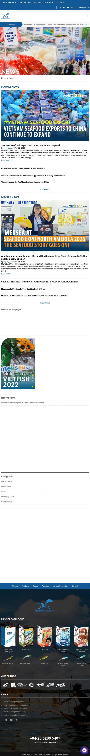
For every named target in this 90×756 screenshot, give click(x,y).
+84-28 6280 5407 (45, 738)
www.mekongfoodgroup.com (15, 702)
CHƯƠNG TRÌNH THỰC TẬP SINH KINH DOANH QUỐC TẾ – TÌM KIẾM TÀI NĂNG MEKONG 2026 (39, 282)
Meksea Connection (60, 586)
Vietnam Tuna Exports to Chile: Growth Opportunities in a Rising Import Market (33, 176)
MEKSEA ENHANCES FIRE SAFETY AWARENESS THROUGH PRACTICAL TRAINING (34, 296)
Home (3, 78)
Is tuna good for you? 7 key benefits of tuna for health (22, 168)
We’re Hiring (25, 2)
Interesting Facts (7, 497)
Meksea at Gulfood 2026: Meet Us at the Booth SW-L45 (23, 289)
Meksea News (10, 197)
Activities (45, 586)
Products (25, 586)
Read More (6, 160)
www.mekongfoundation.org (15, 712)
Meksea (15, 586)
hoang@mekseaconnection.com (45, 742)
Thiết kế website (44, 755)
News (3, 492)
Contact (60, 2)
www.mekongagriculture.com (15, 708)
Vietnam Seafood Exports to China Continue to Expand (30, 145)
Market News (10, 86)
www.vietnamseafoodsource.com (17, 705)
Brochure (48, 2)
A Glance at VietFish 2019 (29, 24)
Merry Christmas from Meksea (53, 24)
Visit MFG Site (9, 2)
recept (35, 586)
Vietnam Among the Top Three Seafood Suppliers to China (25, 182)
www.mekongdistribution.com (15, 715)
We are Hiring (6, 502)
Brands (37, 2)
